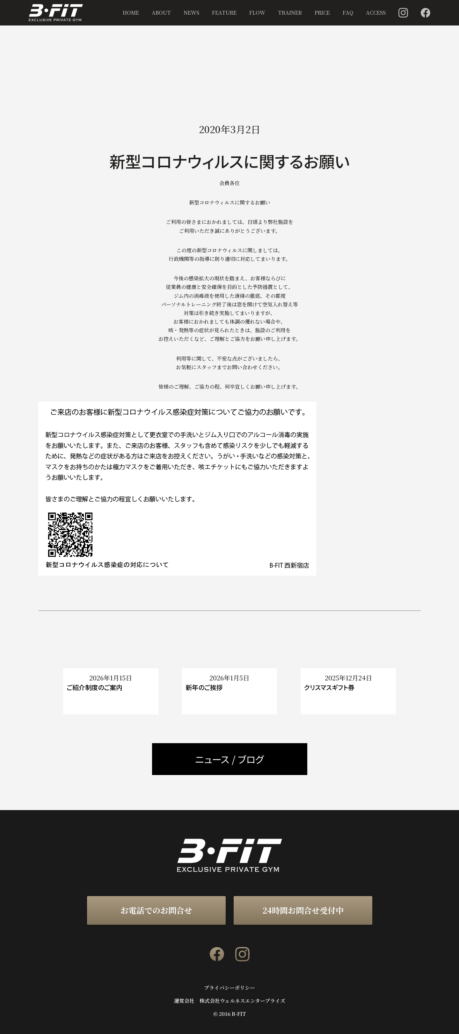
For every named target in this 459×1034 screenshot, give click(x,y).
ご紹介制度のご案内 (94, 687)
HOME (131, 12)
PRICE (322, 12)
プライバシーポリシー (229, 987)
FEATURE (224, 12)
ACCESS (376, 12)
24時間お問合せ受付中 (303, 910)
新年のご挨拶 (204, 687)
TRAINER (290, 12)
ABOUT (161, 12)
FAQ (348, 12)
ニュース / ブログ (229, 759)
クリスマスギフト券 (329, 687)
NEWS (191, 12)
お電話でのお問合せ (156, 910)
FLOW (257, 12)
